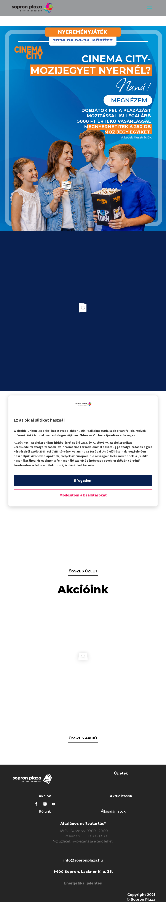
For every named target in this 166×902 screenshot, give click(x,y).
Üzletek (121, 773)
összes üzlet (83, 571)
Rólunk (45, 811)
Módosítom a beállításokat (83, 495)
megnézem (129, 100)
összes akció (83, 738)
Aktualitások (121, 796)
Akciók (45, 796)
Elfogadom (83, 480)
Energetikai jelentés (83, 883)
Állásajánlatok (113, 811)
